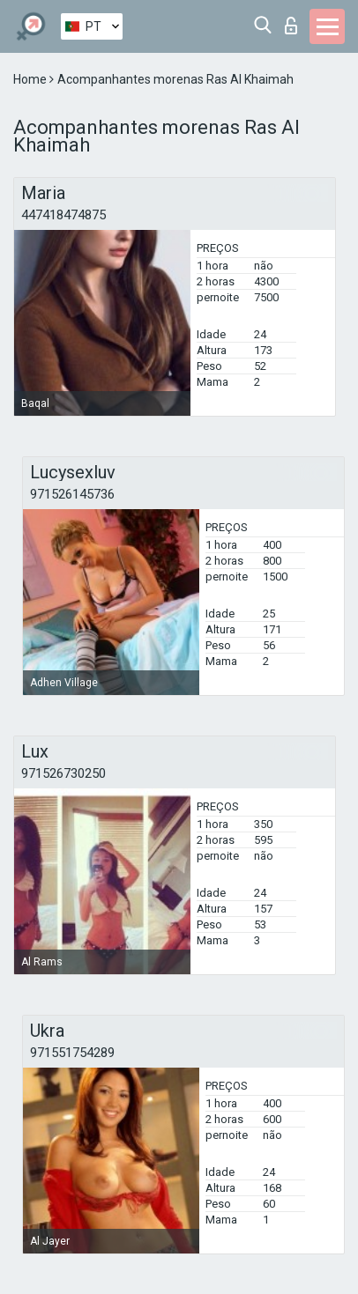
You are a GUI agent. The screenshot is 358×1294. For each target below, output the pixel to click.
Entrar (291, 25)
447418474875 (63, 215)
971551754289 (72, 1053)
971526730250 (63, 773)
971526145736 (72, 494)
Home (31, 79)
